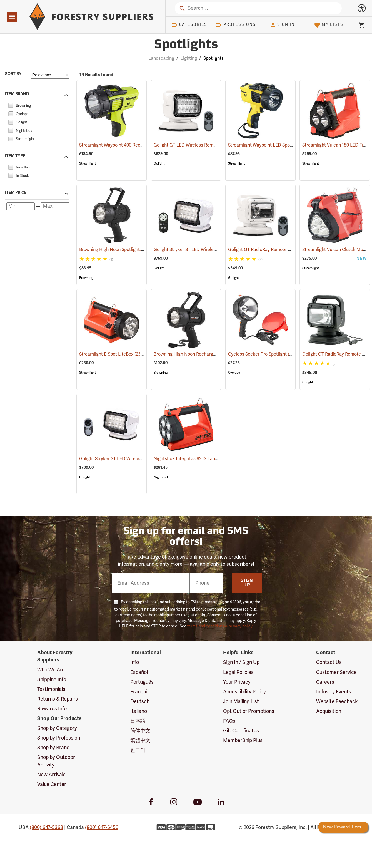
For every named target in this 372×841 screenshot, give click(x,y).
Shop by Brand (53, 747)
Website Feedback (337, 701)
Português (142, 682)
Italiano (138, 711)
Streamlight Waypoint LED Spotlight (271, 145)
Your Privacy (237, 682)
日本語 (137, 721)
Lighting (189, 58)
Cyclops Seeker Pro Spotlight (263, 354)
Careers (325, 682)
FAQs (229, 721)
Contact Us (329, 662)
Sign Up (247, 583)
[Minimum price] (20, 206)
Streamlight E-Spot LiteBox (113, 354)
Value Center (51, 784)
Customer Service (336, 672)
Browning (86, 278)
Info (134, 662)
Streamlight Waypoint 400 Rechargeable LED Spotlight (140, 145)
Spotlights (213, 58)
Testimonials (51, 689)
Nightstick (161, 477)
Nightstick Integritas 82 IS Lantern (195, 459)
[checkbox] (10, 104)
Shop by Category (57, 728)
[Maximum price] (55, 206)
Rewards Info (52, 708)
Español (139, 672)
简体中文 (140, 730)
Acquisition (328, 711)
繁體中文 (140, 740)
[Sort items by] (50, 75)
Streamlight (87, 163)
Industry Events (333, 691)
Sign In (282, 25)
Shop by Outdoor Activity (56, 761)
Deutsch (139, 701)
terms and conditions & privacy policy (219, 626)
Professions (236, 25)
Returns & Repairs (57, 699)
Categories (189, 25)
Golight (159, 163)
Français (140, 691)
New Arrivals (51, 774)
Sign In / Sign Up (241, 662)
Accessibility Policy (244, 691)
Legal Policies (238, 672)
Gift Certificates (241, 730)
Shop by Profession (58, 738)
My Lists (329, 25)
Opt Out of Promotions (248, 711)
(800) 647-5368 (46, 827)
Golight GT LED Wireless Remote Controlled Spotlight (214, 145)
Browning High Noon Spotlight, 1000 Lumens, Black (137, 249)
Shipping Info (51, 679)
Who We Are (51, 669)
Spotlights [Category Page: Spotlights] (186, 45)
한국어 (137, 750)
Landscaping (161, 58)
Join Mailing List (241, 701)
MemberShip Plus (243, 740)
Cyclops (234, 372)
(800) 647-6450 (101, 827)
